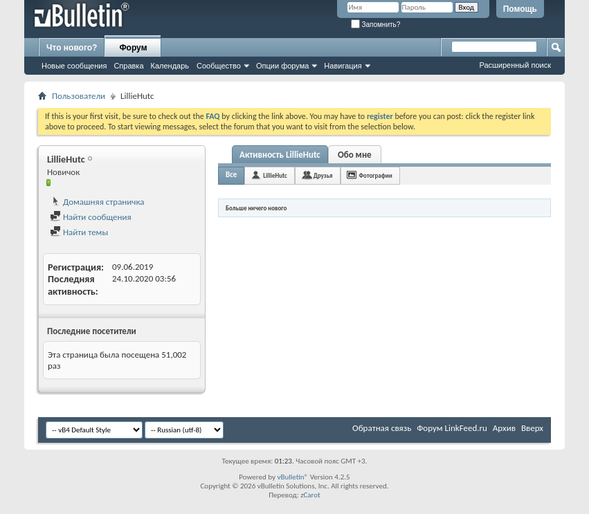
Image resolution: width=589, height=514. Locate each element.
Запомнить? (376, 24)
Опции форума (282, 66)
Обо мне (355, 154)
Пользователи (78, 96)
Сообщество (219, 66)
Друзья (323, 175)
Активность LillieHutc (279, 154)
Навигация (342, 66)
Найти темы (79, 232)
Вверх (532, 428)
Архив (504, 428)
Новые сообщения (74, 66)
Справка (128, 66)
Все (231, 174)
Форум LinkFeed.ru (452, 428)
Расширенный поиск (515, 65)
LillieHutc (275, 175)
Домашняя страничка (97, 201)
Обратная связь (381, 428)
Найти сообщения (91, 217)
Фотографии (375, 175)
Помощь (520, 9)
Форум (133, 48)
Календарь (170, 66)
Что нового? (71, 48)
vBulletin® (292, 476)
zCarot (310, 494)
